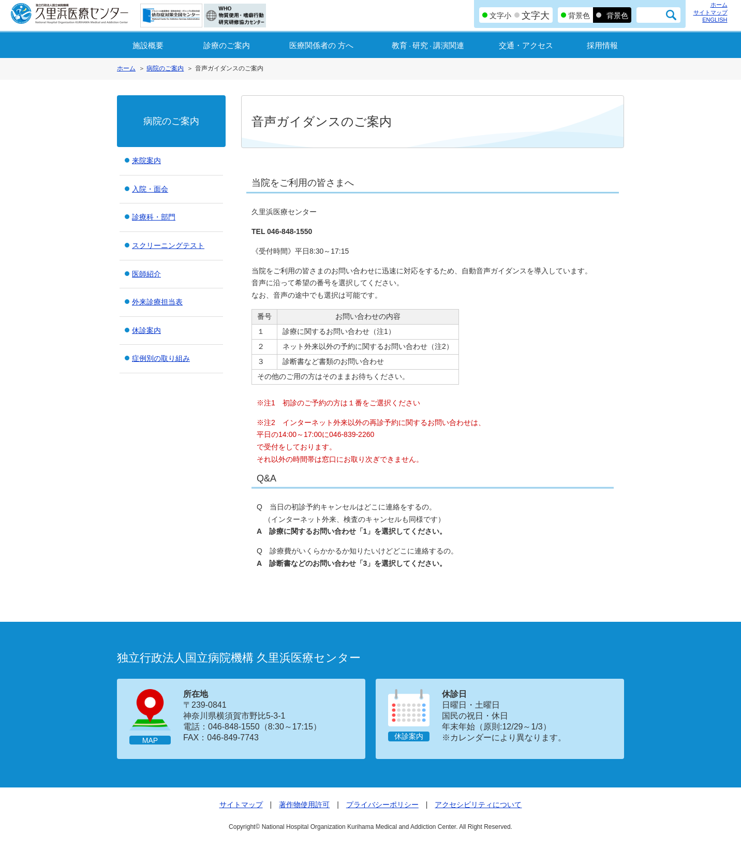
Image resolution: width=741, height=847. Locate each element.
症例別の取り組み (161, 358)
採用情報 (602, 45)
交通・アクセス (526, 45)
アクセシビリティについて (478, 804)
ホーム (719, 5)
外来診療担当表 (157, 302)
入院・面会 (150, 189)
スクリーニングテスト (168, 245)
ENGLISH (714, 20)
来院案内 (146, 160)
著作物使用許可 (304, 804)
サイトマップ (710, 12)
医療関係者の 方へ (321, 45)
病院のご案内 (165, 68)
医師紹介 (146, 274)
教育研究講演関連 (428, 45)
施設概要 (148, 45)
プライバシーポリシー (382, 804)
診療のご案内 (226, 45)
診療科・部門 (153, 217)
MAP (150, 740)
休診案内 (146, 330)
